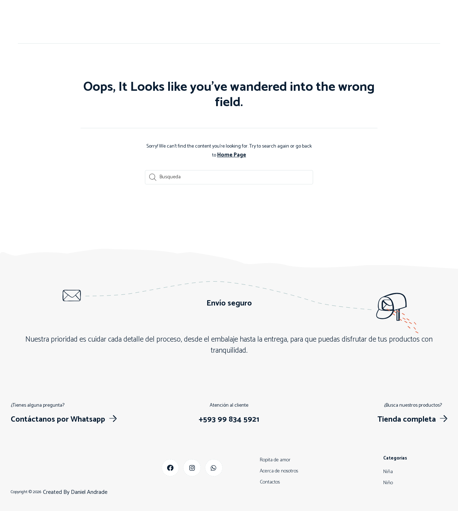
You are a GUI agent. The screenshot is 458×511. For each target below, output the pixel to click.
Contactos (205, 21)
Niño (234, 21)
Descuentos (289, 21)
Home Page (231, 154)
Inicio (116, 21)
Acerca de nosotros (158, 21)
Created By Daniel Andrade (75, 491)
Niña (257, 21)
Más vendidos (331, 21)
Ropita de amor (275, 459)
